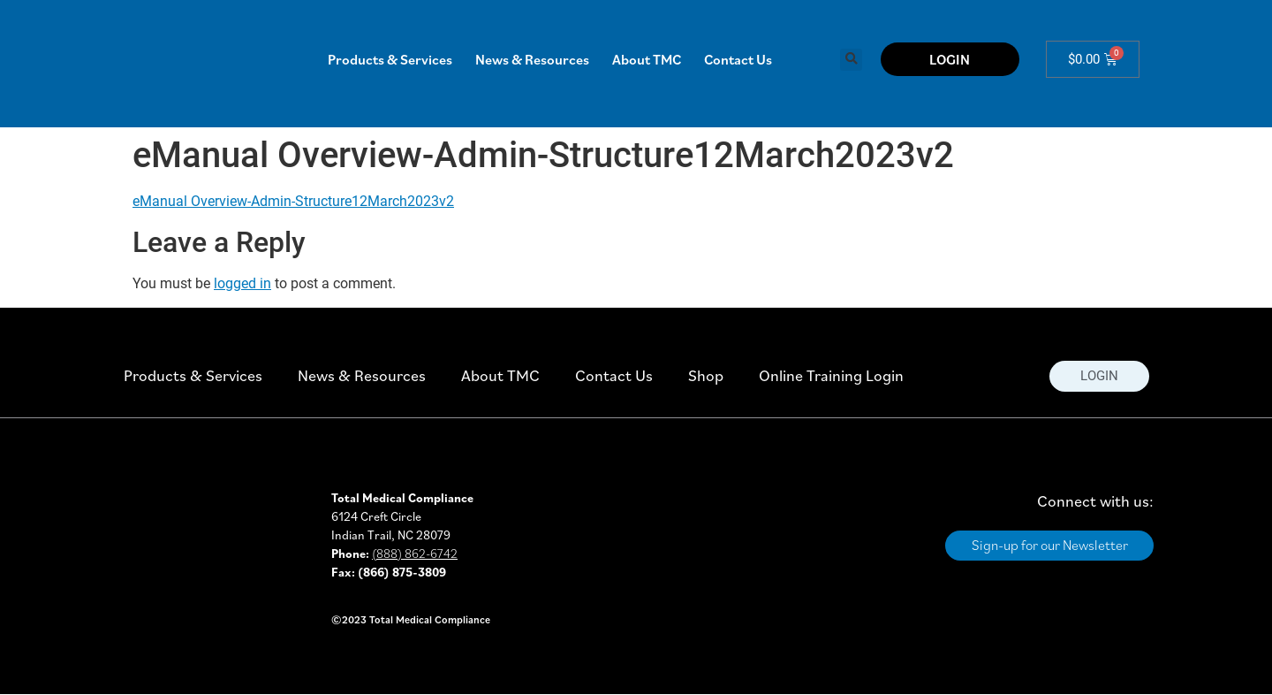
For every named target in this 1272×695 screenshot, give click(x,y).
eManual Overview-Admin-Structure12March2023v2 (293, 201)
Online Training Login (831, 375)
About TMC (646, 59)
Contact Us (738, 59)
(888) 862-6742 (415, 553)
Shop (705, 375)
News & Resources (532, 59)
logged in (242, 283)
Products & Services (390, 59)
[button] (851, 60)
